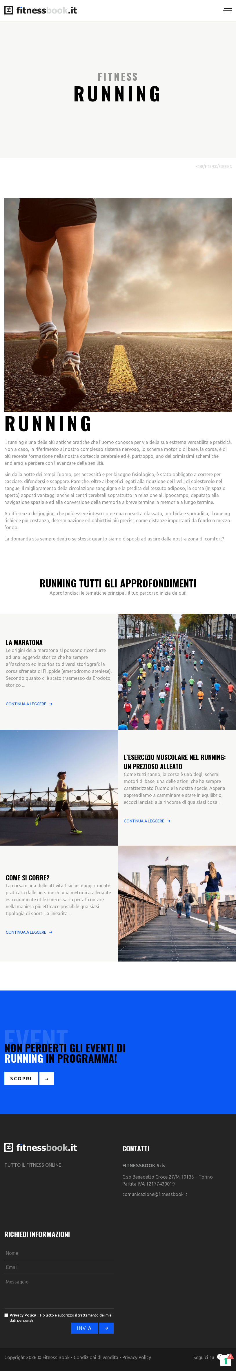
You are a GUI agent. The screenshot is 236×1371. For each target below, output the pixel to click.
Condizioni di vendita (96, 1357)
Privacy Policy (136, 1357)
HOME (199, 166)
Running (225, 166)
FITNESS (211, 166)
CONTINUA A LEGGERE (26, 704)
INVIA (84, 1328)
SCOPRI (21, 1078)
